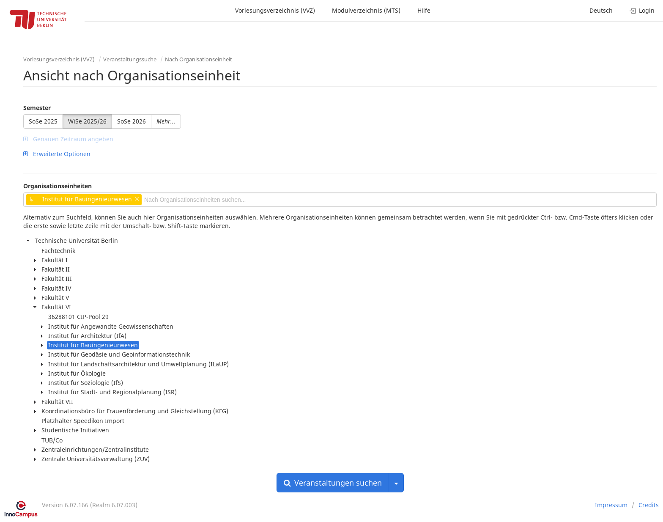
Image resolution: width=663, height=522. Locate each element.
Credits (648, 505)
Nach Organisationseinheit (198, 59)
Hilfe (423, 10)
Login (642, 10)
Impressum (611, 505)
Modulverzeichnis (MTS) (366, 10)
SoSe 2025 (43, 121)
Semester (37, 108)
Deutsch (601, 10)
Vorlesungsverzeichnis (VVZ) (275, 10)
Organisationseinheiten (57, 186)
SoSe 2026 (131, 121)
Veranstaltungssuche (129, 59)
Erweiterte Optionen (56, 154)
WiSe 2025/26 (87, 121)
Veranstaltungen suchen (333, 483)
